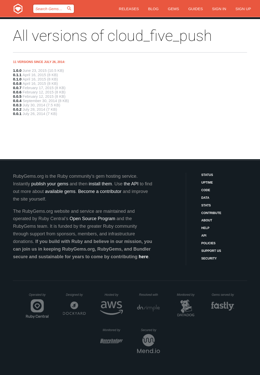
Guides (195, 9)
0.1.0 (17, 79)
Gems (173, 9)
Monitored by (187, 295)
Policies (208, 243)
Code (205, 190)
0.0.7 (17, 88)
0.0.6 (17, 92)
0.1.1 (17, 75)
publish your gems (49, 183)
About (206, 220)
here (143, 256)
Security (209, 258)
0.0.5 (17, 96)
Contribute (211, 213)
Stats (206, 205)
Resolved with (149, 295)
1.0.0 (17, 70)
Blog (153, 9)
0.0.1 (17, 113)
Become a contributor (99, 191)
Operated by (39, 296)
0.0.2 (17, 109)
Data (205, 198)
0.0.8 (17, 83)
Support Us (211, 251)
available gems (60, 191)
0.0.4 (17, 101)
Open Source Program (92, 218)
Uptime (207, 182)
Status (207, 175)
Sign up (243, 9)
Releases (129, 9)
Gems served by (223, 295)
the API (131, 183)
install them (100, 183)
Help (205, 228)
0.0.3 (17, 105)
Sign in (219, 9)
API (203, 235)
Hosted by (114, 295)
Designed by (76, 295)
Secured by (150, 330)
